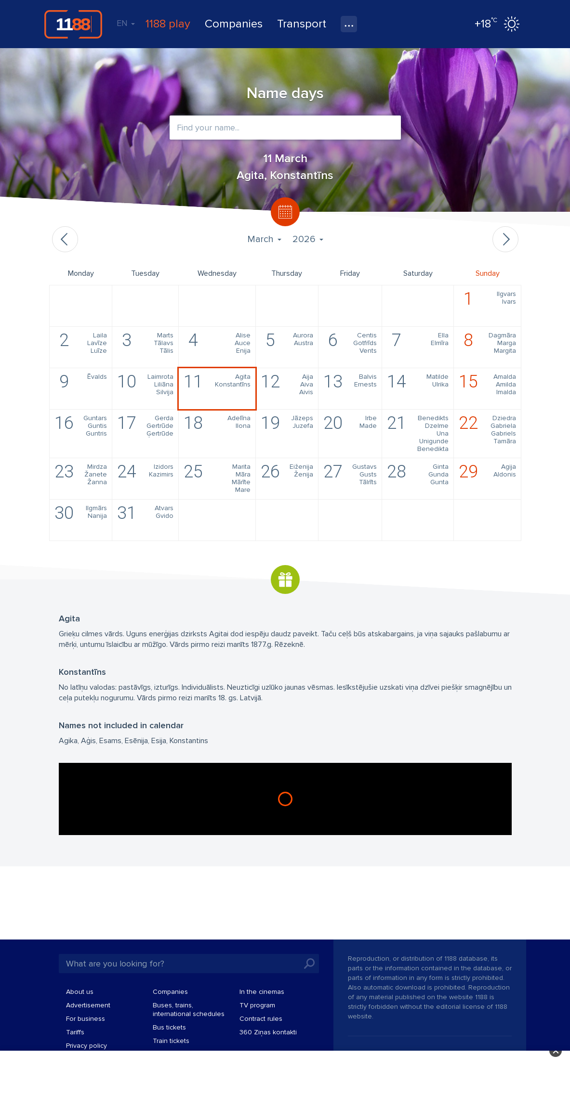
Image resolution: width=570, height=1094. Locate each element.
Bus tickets (169, 1027)
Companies (234, 24)
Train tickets (171, 1041)
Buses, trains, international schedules (189, 1009)
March (264, 239)
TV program (257, 1005)
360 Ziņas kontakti (268, 1032)
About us (79, 992)
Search (309, 963)
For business (85, 1019)
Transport (301, 24)
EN (126, 23)
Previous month (65, 239)
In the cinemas (261, 992)
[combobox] (285, 128)
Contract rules (260, 1019)
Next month (505, 239)
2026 (307, 239)
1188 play (168, 24)
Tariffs (75, 1032)
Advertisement (88, 1005)
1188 (73, 24)
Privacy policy (86, 1046)
